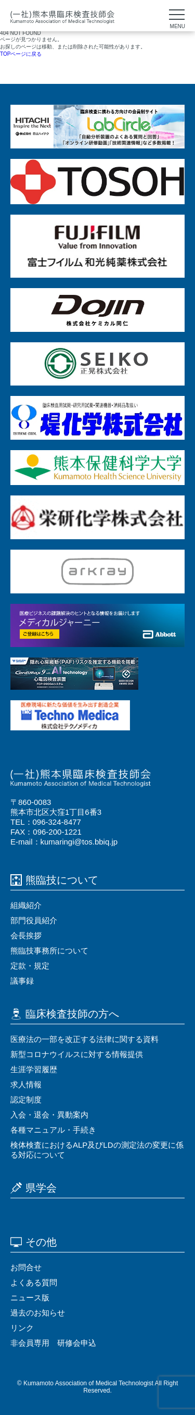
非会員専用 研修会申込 (53, 1342)
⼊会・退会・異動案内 (49, 1114)
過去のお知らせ (37, 1312)
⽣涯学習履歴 (33, 1069)
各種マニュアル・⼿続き (53, 1129)
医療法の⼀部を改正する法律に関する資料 (84, 1039)
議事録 (22, 980)
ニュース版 (29, 1297)
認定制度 (26, 1099)
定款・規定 (29, 965)
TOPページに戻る (21, 54)
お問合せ (26, 1267)
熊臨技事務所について (49, 950)
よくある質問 (33, 1282)
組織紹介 (26, 905)
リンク (22, 1327)
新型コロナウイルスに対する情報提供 (76, 1054)
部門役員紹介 (33, 920)
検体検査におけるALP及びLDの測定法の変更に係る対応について (97, 1149)
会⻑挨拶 (26, 935)
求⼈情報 (26, 1084)
